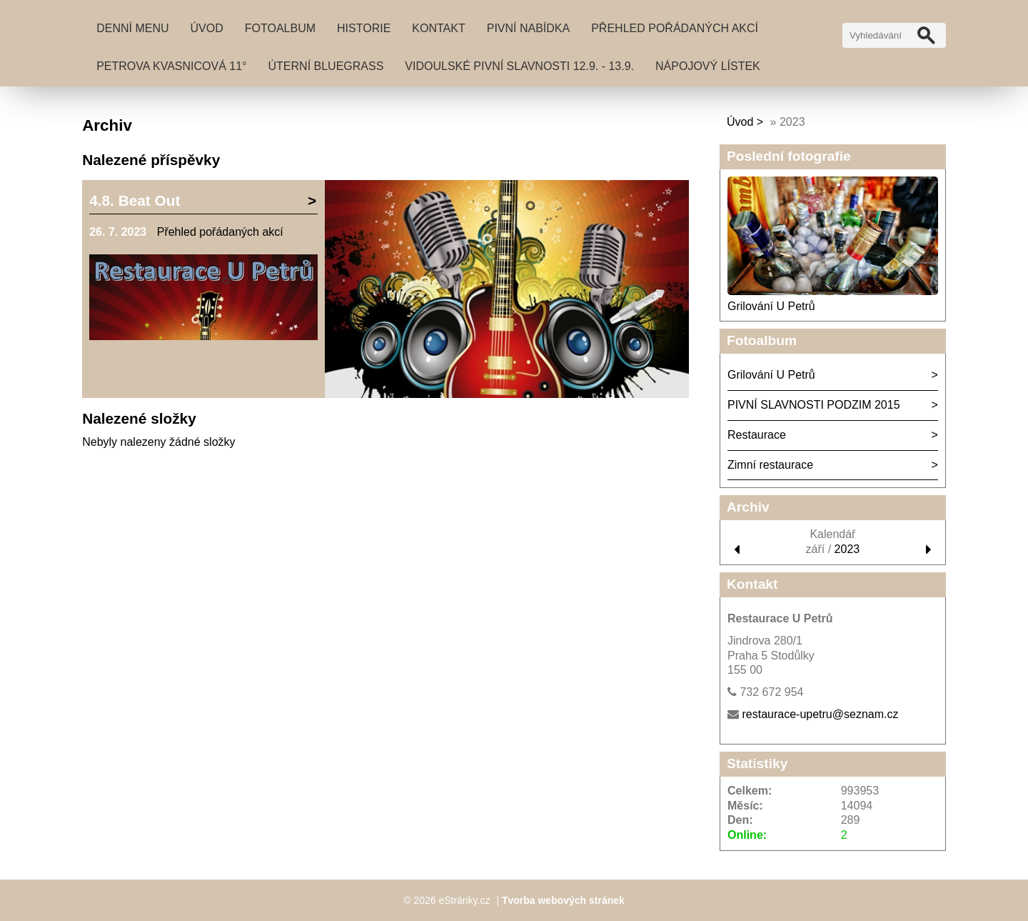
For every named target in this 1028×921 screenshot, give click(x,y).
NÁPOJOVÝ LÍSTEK (707, 66)
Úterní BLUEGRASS (326, 66)
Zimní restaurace (770, 465)
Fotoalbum (280, 28)
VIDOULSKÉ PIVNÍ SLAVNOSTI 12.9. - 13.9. (519, 66)
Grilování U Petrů (771, 306)
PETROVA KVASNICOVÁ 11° (171, 66)
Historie (363, 28)
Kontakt (438, 28)
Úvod (207, 28)
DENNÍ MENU (132, 28)
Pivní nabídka (528, 28)
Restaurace (756, 435)
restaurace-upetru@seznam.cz (820, 714)
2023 (847, 549)
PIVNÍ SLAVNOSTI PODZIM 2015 (813, 405)
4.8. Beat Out (134, 200)
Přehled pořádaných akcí (674, 28)
